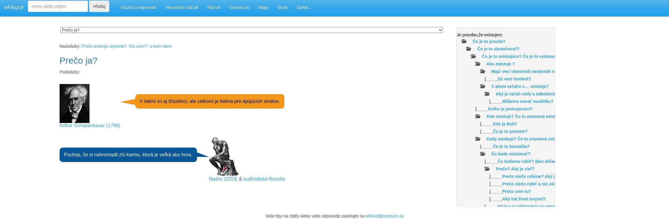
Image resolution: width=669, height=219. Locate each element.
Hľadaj (99, 6)
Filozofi (214, 7)
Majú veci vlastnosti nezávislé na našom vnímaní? (541, 71)
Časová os (239, 7)
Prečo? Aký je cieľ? (515, 168)
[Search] (58, 6)
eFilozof (13, 7)
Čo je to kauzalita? (511, 146)
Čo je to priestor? (510, 131)
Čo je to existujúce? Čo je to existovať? (521, 56)
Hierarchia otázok (182, 7)
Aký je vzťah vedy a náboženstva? (530, 94)
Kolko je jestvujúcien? (510, 108)
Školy (282, 7)
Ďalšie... (304, 7)
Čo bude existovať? (510, 154)
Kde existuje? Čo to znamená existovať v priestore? (538, 116)
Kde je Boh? (505, 124)
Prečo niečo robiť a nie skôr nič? (535, 184)
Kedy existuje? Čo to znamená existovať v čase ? (536, 138)
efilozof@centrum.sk (385, 216)
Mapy (263, 7)
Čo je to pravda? (489, 41)
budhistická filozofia (264, 179)
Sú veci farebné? (514, 78)
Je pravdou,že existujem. (480, 34)
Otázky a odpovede (139, 7)
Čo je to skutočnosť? (498, 48)
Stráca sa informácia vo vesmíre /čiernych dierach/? (549, 206)
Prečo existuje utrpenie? (104, 46)
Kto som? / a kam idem (150, 46)
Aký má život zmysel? (524, 198)
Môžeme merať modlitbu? (527, 101)
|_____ (494, 78)
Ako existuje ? (500, 64)
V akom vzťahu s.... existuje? (520, 86)
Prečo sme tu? (516, 191)
